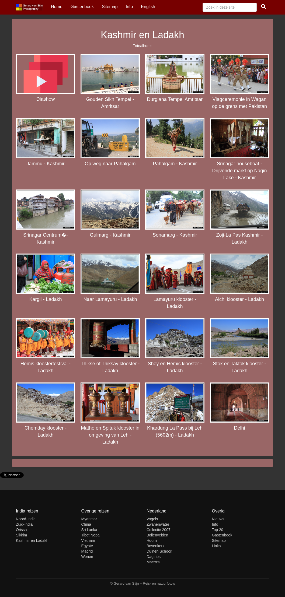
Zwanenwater (158, 524)
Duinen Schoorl (159, 551)
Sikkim (21, 535)
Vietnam (88, 540)
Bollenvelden (157, 535)
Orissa (21, 530)
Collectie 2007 (159, 530)
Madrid (87, 551)
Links (216, 546)
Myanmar (89, 519)
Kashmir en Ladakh (32, 540)
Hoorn (152, 540)
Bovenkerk (155, 546)
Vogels (152, 519)
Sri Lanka (89, 530)
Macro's (153, 562)
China (86, 524)
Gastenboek (82, 6)
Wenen (87, 556)
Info (129, 6)
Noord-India (26, 519)
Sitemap (110, 6)
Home (56, 6)
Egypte (87, 546)
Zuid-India (24, 524)
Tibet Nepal (90, 535)
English (148, 6)
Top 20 (217, 530)
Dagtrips (154, 556)
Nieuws (218, 519)
